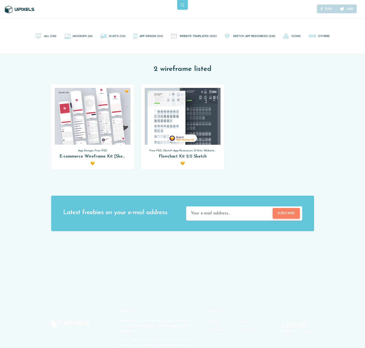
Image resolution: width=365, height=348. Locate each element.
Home (214, 322)
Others (324, 36)
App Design (151, 36)
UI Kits (117, 36)
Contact (246, 329)
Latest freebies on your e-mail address (115, 212)
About (244, 322)
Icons (296, 36)
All (50, 36)
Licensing (217, 329)
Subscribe (286, 213)
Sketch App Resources (254, 36)
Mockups (83, 36)
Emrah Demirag (177, 340)
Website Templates (198, 36)
